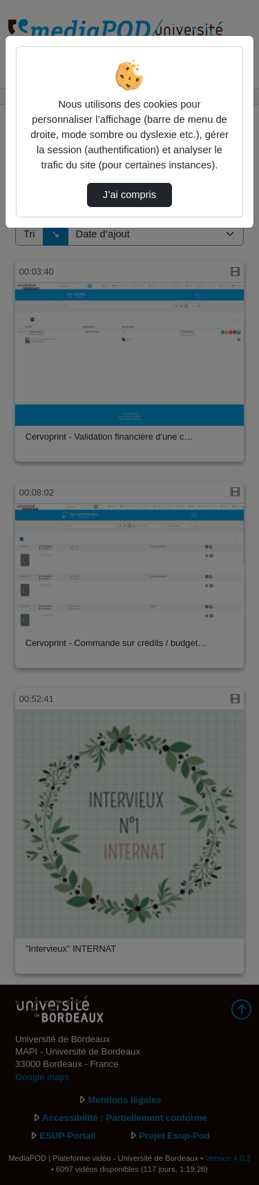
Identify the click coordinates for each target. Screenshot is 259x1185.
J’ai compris (129, 194)
